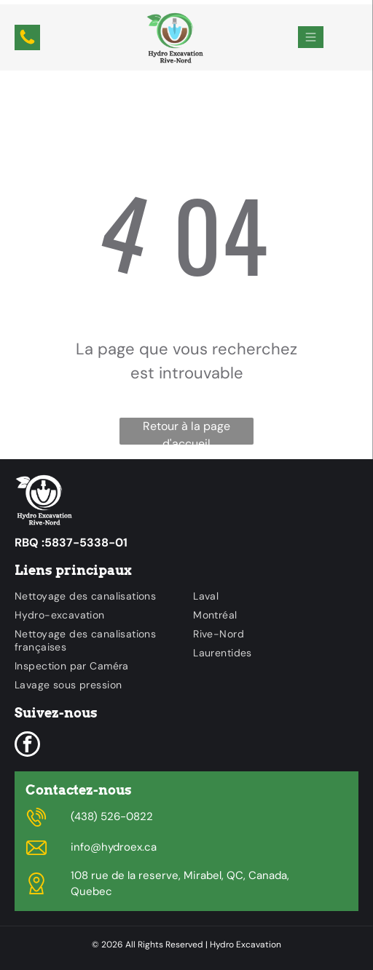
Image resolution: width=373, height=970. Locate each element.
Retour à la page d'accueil (186, 431)
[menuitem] (97, 596)
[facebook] (27, 745)
